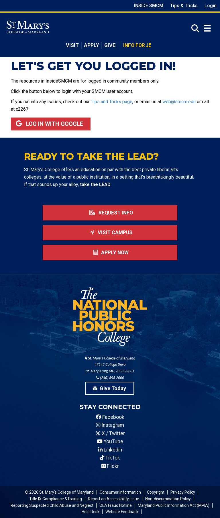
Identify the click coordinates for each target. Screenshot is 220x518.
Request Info (110, 213)
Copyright (155, 492)
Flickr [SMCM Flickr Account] (110, 466)
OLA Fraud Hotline (115, 505)
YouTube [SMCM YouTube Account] (110, 441)
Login (211, 5)
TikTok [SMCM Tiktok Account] (110, 458)
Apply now (110, 252)
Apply (91, 45)
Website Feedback (121, 511)
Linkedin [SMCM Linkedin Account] (110, 450)
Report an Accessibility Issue (113, 499)
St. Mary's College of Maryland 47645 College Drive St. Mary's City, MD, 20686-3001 (110, 365)
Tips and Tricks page (111, 101)
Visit (72, 45)
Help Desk (90, 511)
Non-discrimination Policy (168, 499)
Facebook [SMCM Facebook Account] (110, 417)
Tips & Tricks (184, 5)
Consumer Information (120, 492)
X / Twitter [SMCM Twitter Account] (110, 433)
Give (109, 45)
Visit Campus (110, 232)
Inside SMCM (148, 5)
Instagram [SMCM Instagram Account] (110, 425)
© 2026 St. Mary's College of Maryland (59, 492)
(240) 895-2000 (110, 378)
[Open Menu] (207, 28)
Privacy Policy (182, 492)
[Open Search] (193, 28)
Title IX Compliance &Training (55, 499)
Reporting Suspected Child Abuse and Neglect (52, 505)
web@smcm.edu (179, 101)
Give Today (109, 388)
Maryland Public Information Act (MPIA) (173, 505)
